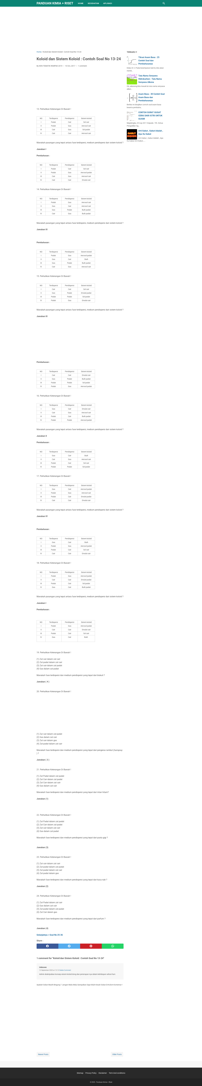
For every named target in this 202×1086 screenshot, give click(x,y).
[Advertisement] (101, 29)
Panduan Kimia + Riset (55, 3)
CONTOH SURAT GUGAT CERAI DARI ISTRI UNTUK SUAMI (150, 115)
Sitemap (80, 1073)
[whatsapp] (113, 946)
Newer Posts (43, 1054)
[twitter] (69, 946)
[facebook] (47, 946)
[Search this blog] (163, 3)
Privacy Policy (90, 1073)
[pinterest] (91, 946)
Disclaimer (103, 1073)
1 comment (82, 66)
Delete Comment (65, 970)
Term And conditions (117, 1073)
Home (80, 3)
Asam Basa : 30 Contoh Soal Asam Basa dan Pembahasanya (151, 97)
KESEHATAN (93, 3)
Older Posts (117, 1054)
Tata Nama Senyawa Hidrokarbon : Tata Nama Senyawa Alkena (150, 78)
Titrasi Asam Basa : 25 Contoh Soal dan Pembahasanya (148, 60)
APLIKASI (107, 3)
